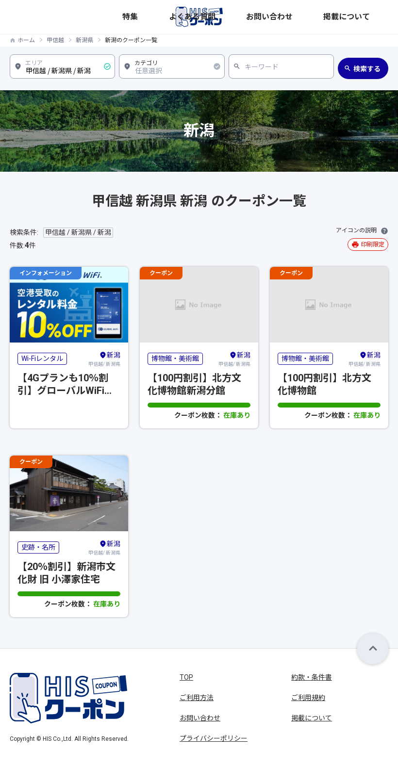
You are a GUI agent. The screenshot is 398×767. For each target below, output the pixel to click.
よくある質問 (284, 16)
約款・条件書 (311, 677)
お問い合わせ (327, 16)
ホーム (26, 40)
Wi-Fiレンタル (42, 358)
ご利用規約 (308, 698)
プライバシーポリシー (214, 738)
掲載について (369, 16)
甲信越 (55, 40)
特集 (254, 16)
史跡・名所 (38, 547)
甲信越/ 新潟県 (104, 358)
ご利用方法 (197, 698)
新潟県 (84, 40)
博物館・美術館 (175, 358)
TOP (186, 677)
